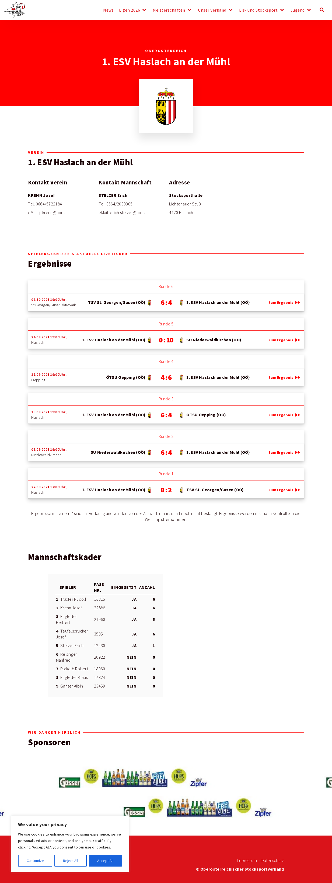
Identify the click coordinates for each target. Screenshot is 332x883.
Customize (35, 860)
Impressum (247, 860)
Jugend (298, 10)
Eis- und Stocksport (258, 10)
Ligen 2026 (129, 10)
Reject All (70, 860)
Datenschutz (272, 860)
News (108, 10)
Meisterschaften (169, 10)
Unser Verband (212, 10)
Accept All (105, 860)
